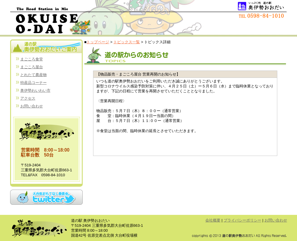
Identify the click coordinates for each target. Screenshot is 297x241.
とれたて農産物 (33, 75)
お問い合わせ (31, 106)
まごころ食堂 (31, 59)
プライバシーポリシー (242, 220)
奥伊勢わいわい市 (35, 90)
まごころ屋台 (31, 67)
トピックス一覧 (126, 42)
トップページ (97, 42)
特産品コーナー (33, 82)
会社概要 (212, 220)
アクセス (27, 98)
